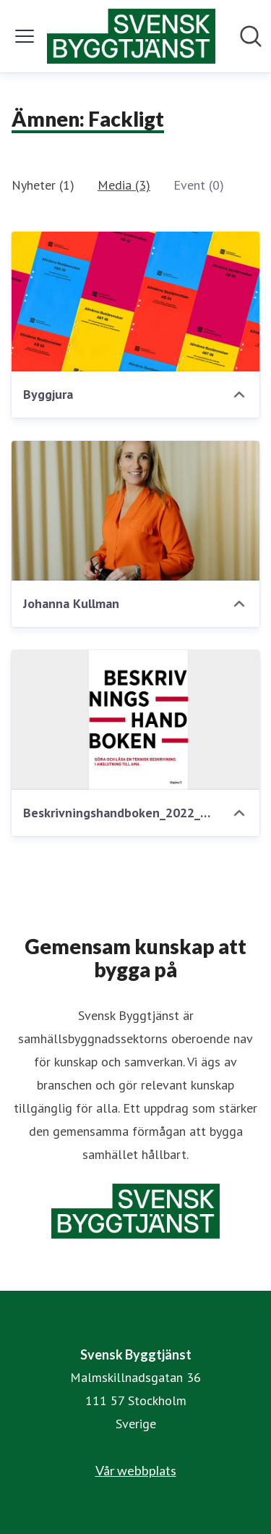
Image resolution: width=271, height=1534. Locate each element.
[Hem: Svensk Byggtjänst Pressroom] (131, 36)
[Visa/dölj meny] (24, 36)
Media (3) (124, 185)
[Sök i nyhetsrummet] (250, 36)
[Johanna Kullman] (135, 511)
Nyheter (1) (43, 185)
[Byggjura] (135, 301)
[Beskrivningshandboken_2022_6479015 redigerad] (135, 720)
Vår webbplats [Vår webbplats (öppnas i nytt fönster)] (135, 1470)
